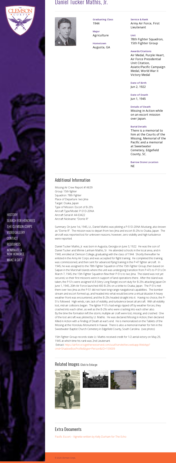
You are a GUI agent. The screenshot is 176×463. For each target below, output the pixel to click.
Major (96, 31)
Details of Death (141, 106)
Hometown (99, 43)
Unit (133, 35)
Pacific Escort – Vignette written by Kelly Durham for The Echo (90, 436)
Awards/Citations (141, 51)
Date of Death (139, 94)
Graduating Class (103, 19)
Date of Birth (139, 82)
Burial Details (139, 126)
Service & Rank (139, 19)
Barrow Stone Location (144, 162)
